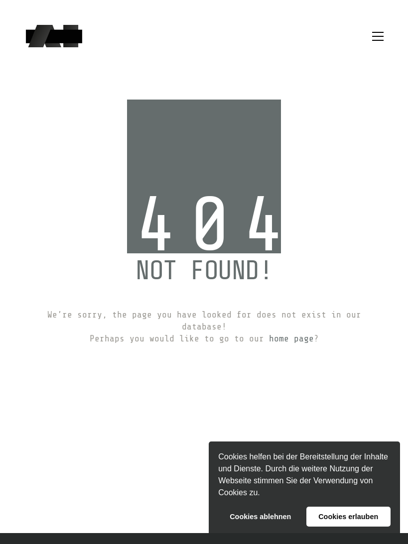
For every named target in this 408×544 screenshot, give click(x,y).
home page (291, 338)
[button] (263, 493)
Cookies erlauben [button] (348, 517)
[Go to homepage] (54, 36)
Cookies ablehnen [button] (260, 517)
